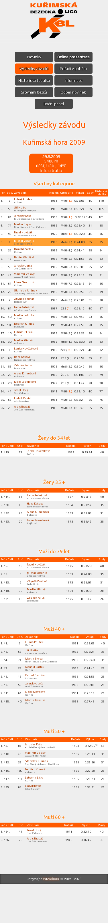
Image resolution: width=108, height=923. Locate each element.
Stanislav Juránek (26, 301)
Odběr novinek (74, 92)
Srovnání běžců (33, 92)
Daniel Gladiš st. (26, 265)
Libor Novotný (25, 292)
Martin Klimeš (24, 357)
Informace (75, 80)
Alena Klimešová (26, 393)
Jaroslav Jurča (24, 274)
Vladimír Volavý (25, 283)
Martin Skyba (24, 227)
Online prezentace (74, 57)
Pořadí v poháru (74, 68)
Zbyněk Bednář (25, 313)
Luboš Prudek (24, 200)
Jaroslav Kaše (23, 218)
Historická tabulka (33, 80)
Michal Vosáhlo (25, 248)
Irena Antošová (25, 322)
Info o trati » (51, 171)
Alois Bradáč (23, 428)
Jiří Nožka (21, 209)
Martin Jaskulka (25, 331)
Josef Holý (22, 410)
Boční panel (54, 104)
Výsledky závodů (33, 68)
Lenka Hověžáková (27, 366)
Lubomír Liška (24, 348)
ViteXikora (51, 918)
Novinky (33, 57)
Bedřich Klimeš (25, 340)
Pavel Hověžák (24, 239)
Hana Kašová (23, 375)
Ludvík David (23, 419)
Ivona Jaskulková (26, 402)
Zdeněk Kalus (24, 384)
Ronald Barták (24, 257)
